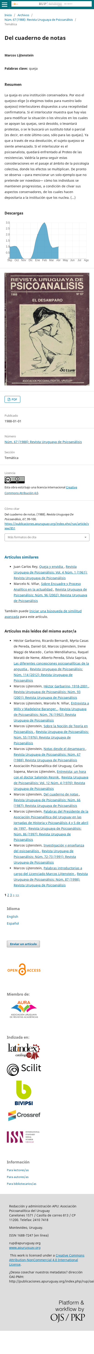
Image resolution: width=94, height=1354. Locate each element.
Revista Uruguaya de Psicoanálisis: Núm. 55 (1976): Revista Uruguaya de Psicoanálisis (51, 737)
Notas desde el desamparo (65, 749)
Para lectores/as (18, 1170)
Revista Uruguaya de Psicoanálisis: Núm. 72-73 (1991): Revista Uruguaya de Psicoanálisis (45, 856)
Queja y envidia (51, 566)
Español (13, 923)
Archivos (23, 15)
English (12, 916)
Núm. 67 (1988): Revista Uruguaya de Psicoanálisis (39, 20)
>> (17, 895)
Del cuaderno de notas (61, 794)
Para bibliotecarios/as (21, 1184)
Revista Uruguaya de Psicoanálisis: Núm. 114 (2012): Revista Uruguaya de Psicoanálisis (48, 675)
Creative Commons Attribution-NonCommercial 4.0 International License (46, 1260)
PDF (14, 399)
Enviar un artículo (23, 944)
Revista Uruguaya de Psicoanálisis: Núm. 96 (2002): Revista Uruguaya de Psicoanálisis (50, 595)
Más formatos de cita (22, 537)
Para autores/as (18, 1177)
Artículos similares (22, 557)
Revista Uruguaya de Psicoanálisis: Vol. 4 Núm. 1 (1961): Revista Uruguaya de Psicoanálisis (50, 572)
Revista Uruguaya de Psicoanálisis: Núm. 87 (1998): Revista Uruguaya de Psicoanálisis (51, 879)
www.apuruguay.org (25, 1247)
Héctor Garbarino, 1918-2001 (66, 686)
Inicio (8, 15)
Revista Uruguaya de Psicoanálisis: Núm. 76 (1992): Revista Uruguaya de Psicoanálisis (50, 714)
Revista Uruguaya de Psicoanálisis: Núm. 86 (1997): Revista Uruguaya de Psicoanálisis (47, 834)
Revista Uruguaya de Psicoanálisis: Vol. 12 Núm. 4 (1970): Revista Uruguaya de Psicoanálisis (51, 783)
